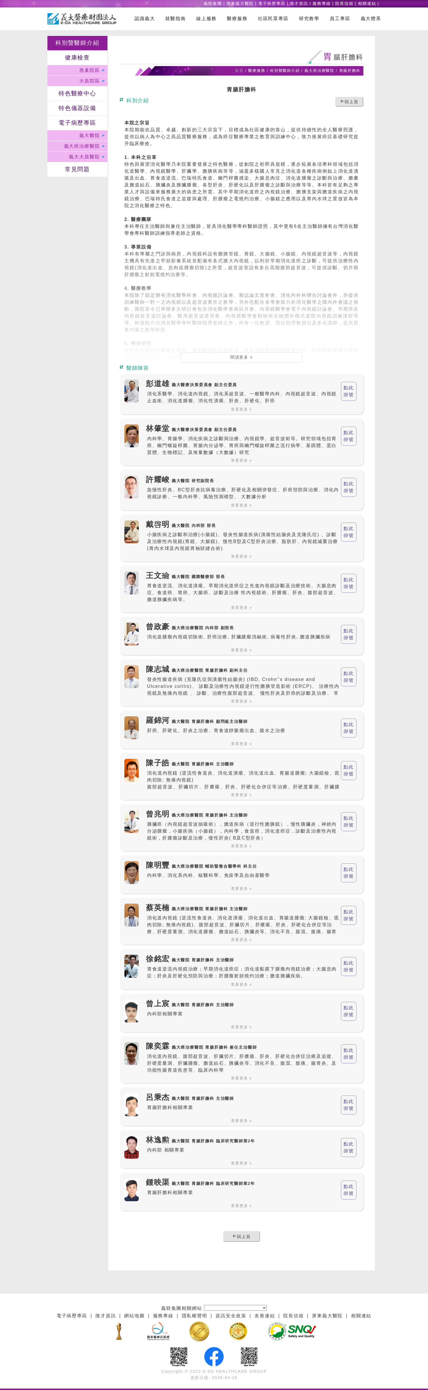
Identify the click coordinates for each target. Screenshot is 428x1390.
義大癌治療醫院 (82, 146)
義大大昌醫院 (84, 157)
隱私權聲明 (194, 1316)
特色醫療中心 (77, 94)
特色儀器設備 (77, 108)
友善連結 (265, 1316)
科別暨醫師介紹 (77, 43)
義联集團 (213, 4)
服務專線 (322, 4)
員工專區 (340, 18)
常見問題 (77, 169)
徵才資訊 (299, 4)
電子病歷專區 (272, 4)
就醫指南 (175, 18)
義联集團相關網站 (181, 1308)
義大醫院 (89, 135)
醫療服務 (237, 18)
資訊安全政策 (230, 1316)
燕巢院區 (89, 70)
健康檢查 (77, 58)
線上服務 (206, 18)
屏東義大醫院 (240, 4)
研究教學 (309, 18)
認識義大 (144, 18)
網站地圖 (134, 1316)
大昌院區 (89, 81)
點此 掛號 (349, 391)
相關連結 (367, 4)
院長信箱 (344, 4)
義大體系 (371, 18)
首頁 (239, 71)
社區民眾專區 (273, 18)
